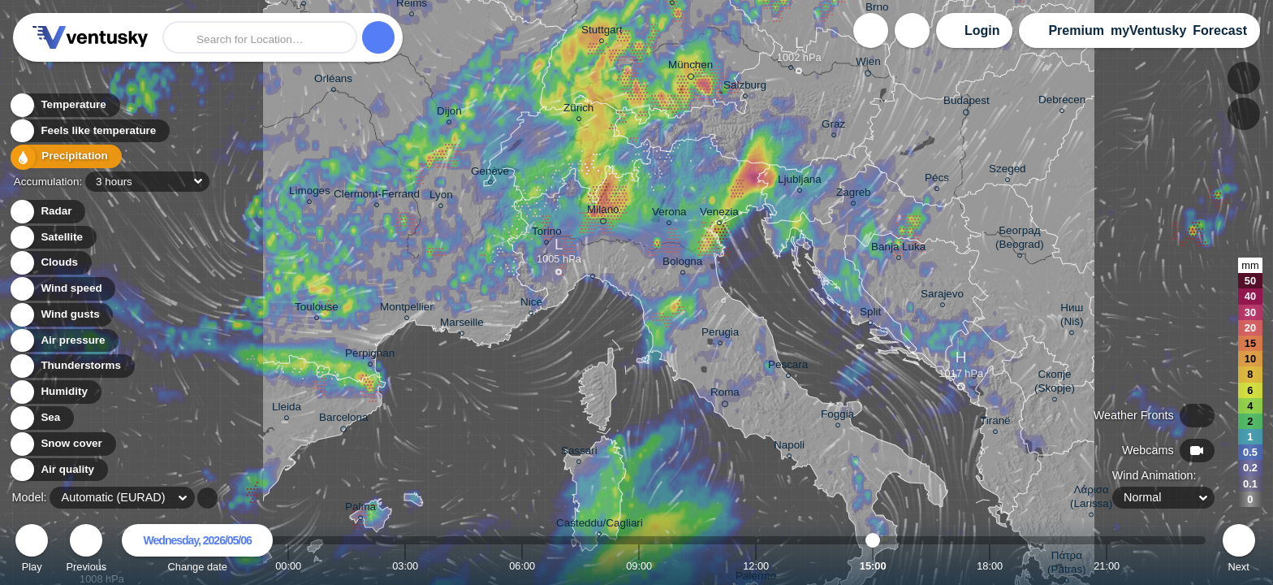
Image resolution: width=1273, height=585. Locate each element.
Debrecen (1061, 101)
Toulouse (317, 309)
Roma (725, 395)
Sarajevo (942, 296)
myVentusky (1148, 30)
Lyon (441, 197)
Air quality (58, 470)
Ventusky (87, 37)
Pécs (937, 179)
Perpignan (370, 355)
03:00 (405, 566)
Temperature (64, 105)
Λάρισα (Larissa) (1091, 498)
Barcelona (344, 420)
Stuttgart (602, 32)
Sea (41, 418)
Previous (86, 550)
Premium (1075, 30)
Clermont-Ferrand (377, 196)
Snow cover (62, 444)
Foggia (837, 416)
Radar (47, 211)
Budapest (966, 103)
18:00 (990, 566)
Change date (197, 550)
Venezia (719, 214)
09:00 (639, 566)
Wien (868, 64)
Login (982, 30)
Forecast (1220, 30)
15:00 (873, 566)
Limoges (309, 193)
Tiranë (995, 422)
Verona (669, 214)
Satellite (52, 237)
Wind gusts (61, 315)
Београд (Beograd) (1019, 239)
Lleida (286, 409)
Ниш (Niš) (1071, 316)
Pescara (788, 366)
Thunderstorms (71, 366)
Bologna (682, 263)
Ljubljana (800, 181)
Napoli (789, 447)
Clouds (50, 263)
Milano (603, 212)
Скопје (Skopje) (1054, 383)
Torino (547, 233)
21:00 (1107, 566)
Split (870, 314)
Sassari (579, 453)
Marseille (462, 324)
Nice (531, 304)
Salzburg (744, 87)
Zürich (578, 110)
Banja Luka (898, 249)
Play (31, 550)
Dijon (449, 113)
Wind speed (62, 289)
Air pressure (64, 341)
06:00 (522, 566)
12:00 (756, 566)
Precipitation (64, 157)
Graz (833, 126)
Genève (490, 173)
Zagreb (853, 194)
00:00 (288, 566)
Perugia (720, 334)
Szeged (1007, 171)
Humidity (55, 392)
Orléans (333, 80)
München (690, 67)
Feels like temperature (89, 131)
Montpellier (407, 309)
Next (1239, 550)
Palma (360, 509)
